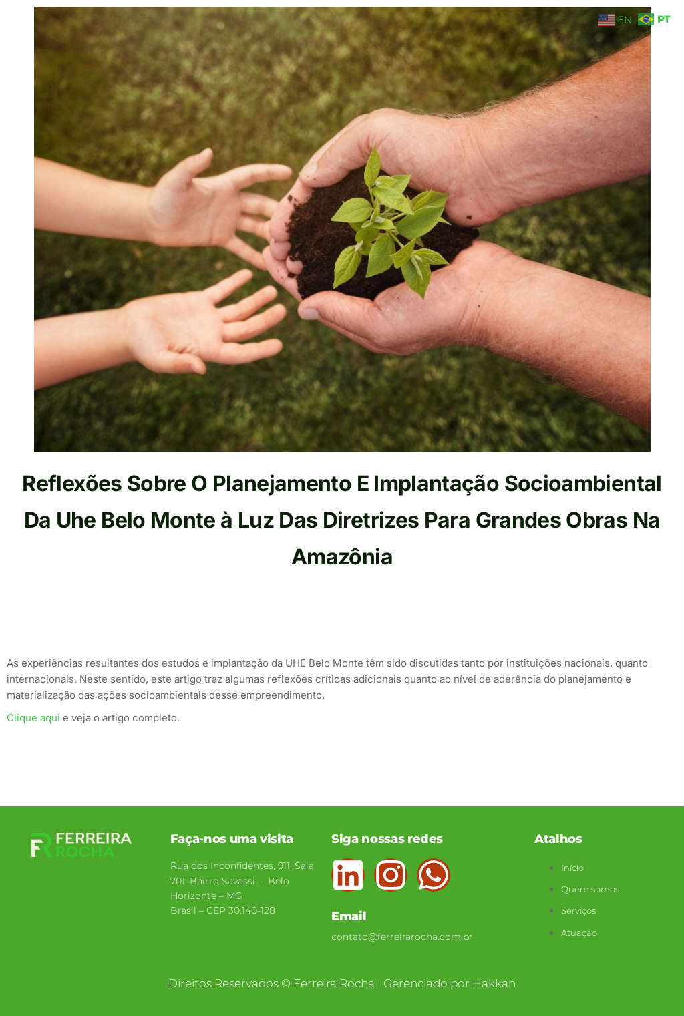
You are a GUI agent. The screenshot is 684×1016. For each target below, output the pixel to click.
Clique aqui (33, 717)
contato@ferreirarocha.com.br (402, 936)
